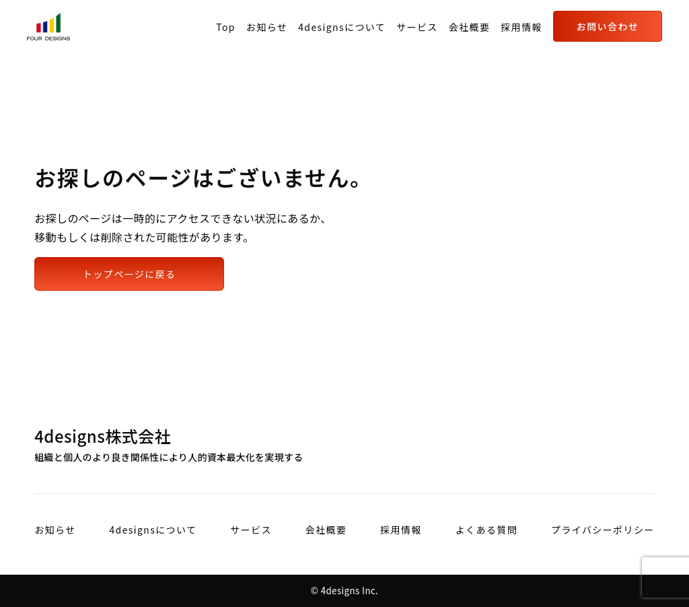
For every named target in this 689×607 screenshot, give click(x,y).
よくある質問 (486, 529)
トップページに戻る (129, 274)
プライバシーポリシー (603, 529)
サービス (417, 27)
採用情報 (521, 27)
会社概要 (470, 27)
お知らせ (266, 27)
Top (225, 27)
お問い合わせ (608, 26)
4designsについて (342, 27)
